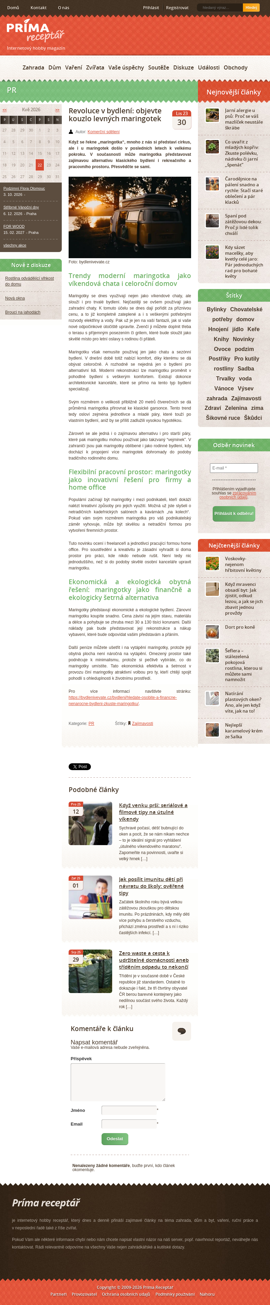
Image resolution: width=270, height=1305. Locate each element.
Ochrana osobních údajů (126, 1294)
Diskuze (183, 67)
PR (91, 723)
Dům (54, 67)
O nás (63, 8)
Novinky (243, 339)
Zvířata (95, 67)
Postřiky (219, 359)
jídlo (238, 329)
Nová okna (15, 298)
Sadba (246, 369)
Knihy (221, 339)
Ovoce (222, 349)
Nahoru (207, 1294)
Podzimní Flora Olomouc (24, 188)
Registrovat (177, 8)
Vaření (73, 67)
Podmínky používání (175, 1294)
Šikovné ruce (223, 418)
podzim (244, 349)
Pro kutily (246, 359)
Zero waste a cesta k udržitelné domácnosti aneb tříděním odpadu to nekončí (154, 960)
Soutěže (158, 67)
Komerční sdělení (103, 131)
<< (4, 109)
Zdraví (212, 408)
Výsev (246, 388)
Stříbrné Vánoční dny (21, 207)
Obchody (236, 67)
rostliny (224, 369)
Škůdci (253, 418)
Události (209, 67)
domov (245, 319)
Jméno (78, 1110)
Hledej (251, 7)
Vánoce (224, 388)
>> (57, 109)
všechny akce (14, 245)
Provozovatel (84, 1294)
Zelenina (236, 408)
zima (257, 408)
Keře (253, 329)
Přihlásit (151, 8)
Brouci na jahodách (22, 312)
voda (245, 378)
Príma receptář (35, 30)
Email (77, 1124)
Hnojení (218, 329)
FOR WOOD (14, 226)
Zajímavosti (142, 723)
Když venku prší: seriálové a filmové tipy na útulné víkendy (153, 812)
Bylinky (216, 309)
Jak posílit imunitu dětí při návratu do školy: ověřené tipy (151, 886)
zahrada (217, 398)
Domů (13, 8)
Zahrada (33, 67)
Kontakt (39, 8)
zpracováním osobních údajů (238, 495)
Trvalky (225, 378)
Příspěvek (81, 1058)
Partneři (58, 1294)
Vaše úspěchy (126, 67)
